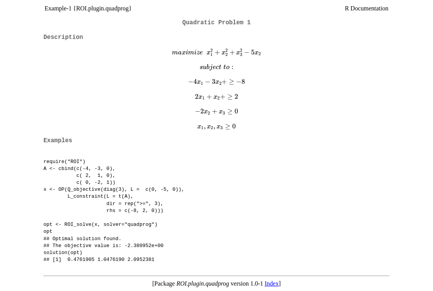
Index (271, 283)
